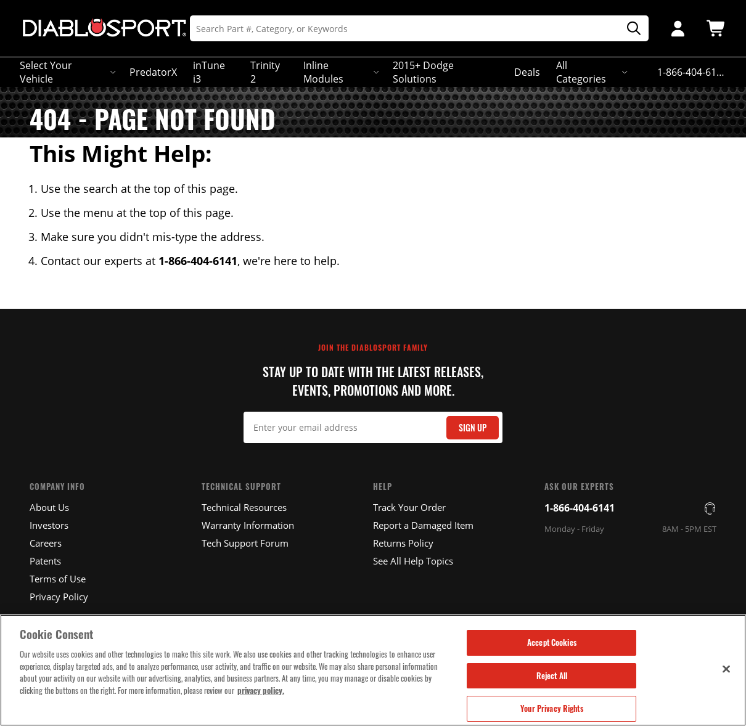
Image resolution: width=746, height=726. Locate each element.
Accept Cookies (551, 642)
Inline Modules (340, 72)
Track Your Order (409, 507)
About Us (49, 507)
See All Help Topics (413, 561)
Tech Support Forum (245, 543)
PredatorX (153, 72)
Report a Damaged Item (423, 525)
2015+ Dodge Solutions (423, 72)
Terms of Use (58, 579)
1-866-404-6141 (579, 508)
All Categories (591, 72)
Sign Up (472, 427)
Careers (46, 543)
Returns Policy (403, 543)
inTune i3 (209, 72)
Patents (45, 561)
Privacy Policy (59, 596)
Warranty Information (248, 525)
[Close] (726, 668)
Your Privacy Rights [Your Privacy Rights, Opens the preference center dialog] (551, 708)
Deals (527, 72)
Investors (49, 525)
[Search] (419, 28)
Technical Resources (244, 507)
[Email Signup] (373, 427)
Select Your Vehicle (66, 72)
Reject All (551, 675)
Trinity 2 (265, 72)
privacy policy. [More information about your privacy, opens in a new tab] (260, 690)
